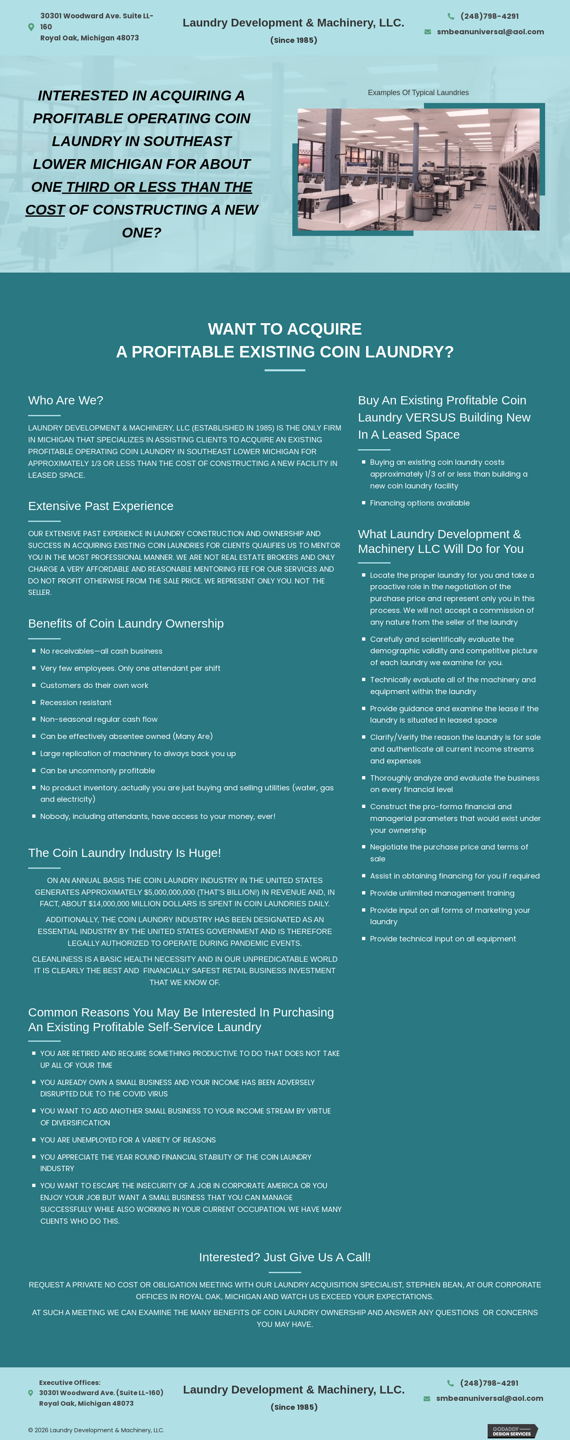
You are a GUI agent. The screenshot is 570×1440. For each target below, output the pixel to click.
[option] (418, 169)
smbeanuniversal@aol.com (490, 32)
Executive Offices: (69, 1382)
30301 (49, 1393)
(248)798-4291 (489, 16)
